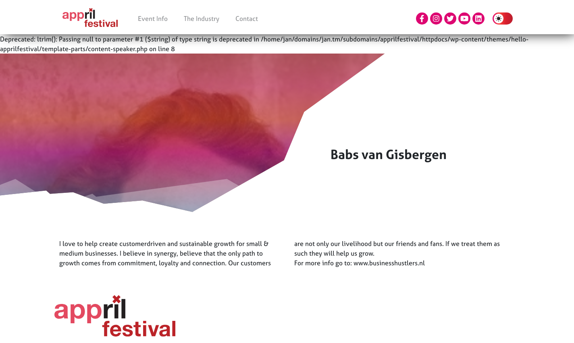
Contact (246, 18)
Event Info (153, 18)
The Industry (201, 18)
